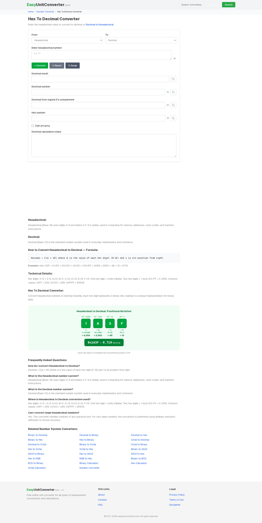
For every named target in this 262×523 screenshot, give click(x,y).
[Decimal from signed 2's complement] (98, 105)
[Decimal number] (98, 92)
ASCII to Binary (36, 453)
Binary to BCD (138, 458)
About (101, 494)
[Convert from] (67, 40)
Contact (102, 499)
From (34, 34)
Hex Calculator (139, 463)
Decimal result (40, 73)
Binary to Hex (35, 439)
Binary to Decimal (37, 435)
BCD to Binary (35, 463)
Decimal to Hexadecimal (99, 24)
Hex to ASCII (86, 453)
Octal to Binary (139, 444)
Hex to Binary (87, 439)
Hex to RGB (34, 458)
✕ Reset (56, 65)
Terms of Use (176, 499)
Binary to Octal (88, 444)
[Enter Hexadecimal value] (101, 55)
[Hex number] (98, 118)
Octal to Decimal (140, 439)
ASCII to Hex (137, 453)
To (106, 34)
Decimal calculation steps (46, 131)
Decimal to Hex (139, 435)
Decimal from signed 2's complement (53, 99)
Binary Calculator (89, 463)
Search (229, 4)
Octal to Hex (86, 449)
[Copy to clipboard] (173, 79)
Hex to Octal (35, 449)
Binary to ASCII (139, 449)
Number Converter (45, 11)
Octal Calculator (37, 467)
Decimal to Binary (89, 435)
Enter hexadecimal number (47, 47)
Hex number (38, 112)
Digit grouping (41, 125)
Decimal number (41, 86)
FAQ (100, 504)
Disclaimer (174, 504)
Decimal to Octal (37, 444)
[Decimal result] (100, 79)
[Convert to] (140, 40)
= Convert (39, 65)
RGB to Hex (86, 458)
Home (31, 11)
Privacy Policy (177, 494)
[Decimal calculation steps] (104, 145)
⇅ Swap (72, 65)
